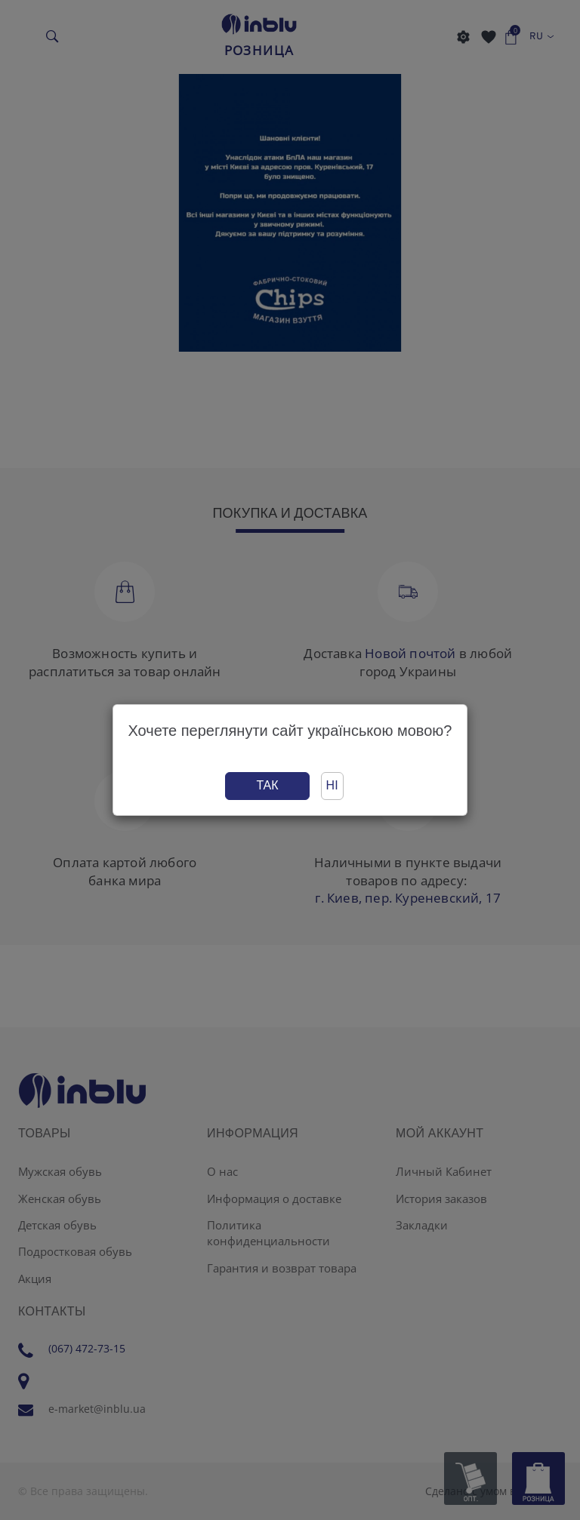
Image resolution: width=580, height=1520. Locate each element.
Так (267, 785)
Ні (332, 785)
